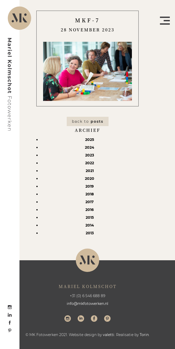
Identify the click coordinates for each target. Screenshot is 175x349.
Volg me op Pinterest (107, 319)
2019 (89, 186)
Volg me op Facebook (94, 319)
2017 (89, 202)
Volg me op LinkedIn (81, 319)
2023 (89, 155)
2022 (89, 163)
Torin (144, 334)
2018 (89, 194)
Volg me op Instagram (67, 319)
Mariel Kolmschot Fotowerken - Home (10, 84)
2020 (89, 178)
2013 (90, 233)
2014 (89, 225)
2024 (89, 147)
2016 (89, 209)
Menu (165, 21)
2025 (89, 139)
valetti (108, 334)
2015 (90, 217)
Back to (87, 121)
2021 (90, 170)
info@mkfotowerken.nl (87, 303)
